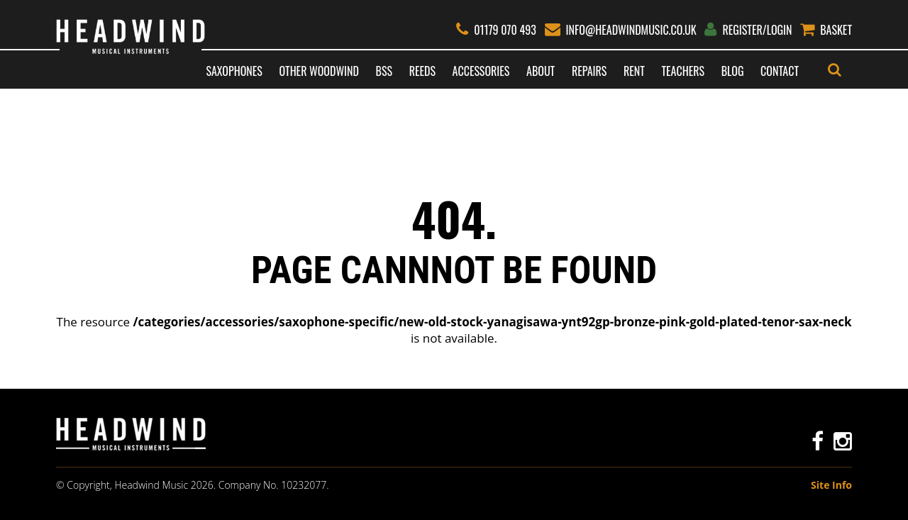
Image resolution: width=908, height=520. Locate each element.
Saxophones (234, 70)
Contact (779, 70)
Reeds (422, 70)
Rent (634, 70)
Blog (732, 70)
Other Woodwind (318, 70)
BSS (384, 70)
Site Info (831, 485)
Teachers (683, 70)
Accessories (481, 70)
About (540, 70)
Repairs (589, 70)
